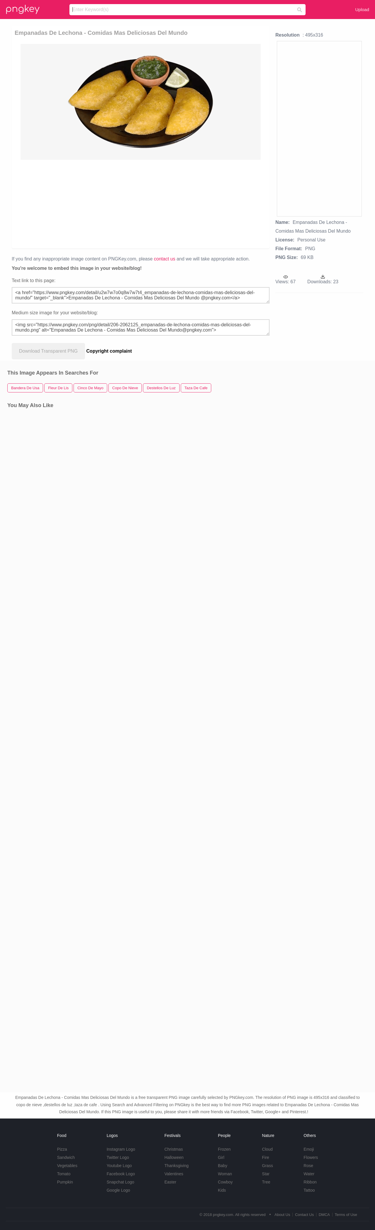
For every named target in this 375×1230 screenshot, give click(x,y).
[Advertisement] (141, 204)
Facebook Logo (121, 1173)
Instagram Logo (121, 1149)
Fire (265, 1157)
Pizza (62, 1149)
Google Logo (118, 1190)
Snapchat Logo (120, 1182)
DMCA (324, 1214)
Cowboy (225, 1182)
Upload (362, 9)
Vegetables (67, 1165)
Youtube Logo (119, 1165)
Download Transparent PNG (48, 351)
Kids (222, 1190)
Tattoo (309, 1190)
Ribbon (310, 1182)
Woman (225, 1173)
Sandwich (66, 1157)
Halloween (173, 1157)
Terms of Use (346, 1214)
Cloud (267, 1149)
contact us (164, 258)
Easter (170, 1182)
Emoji (309, 1149)
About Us (282, 1214)
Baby (222, 1165)
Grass (267, 1165)
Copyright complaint (109, 351)
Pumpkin (65, 1182)
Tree (266, 1182)
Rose (308, 1165)
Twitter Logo (118, 1157)
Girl (221, 1157)
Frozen (224, 1149)
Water (309, 1173)
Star (266, 1173)
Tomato (64, 1173)
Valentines (173, 1173)
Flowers (311, 1157)
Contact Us (304, 1214)
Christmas (173, 1149)
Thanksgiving (176, 1165)
